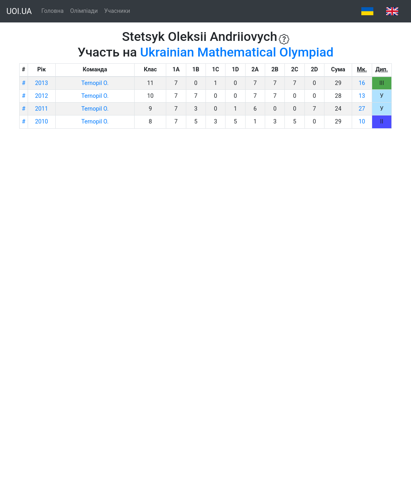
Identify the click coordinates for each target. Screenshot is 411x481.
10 (362, 121)
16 (362, 83)
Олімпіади (84, 11)
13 (362, 96)
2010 (41, 121)
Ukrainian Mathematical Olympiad (237, 52)
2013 (41, 83)
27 (362, 108)
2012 (41, 96)
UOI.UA (19, 11)
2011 (41, 108)
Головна (52, 11)
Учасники (117, 11)
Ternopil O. (95, 83)
